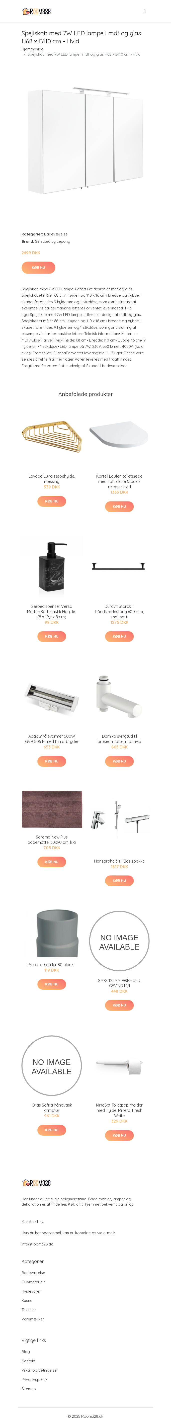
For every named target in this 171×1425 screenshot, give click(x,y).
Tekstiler (29, 1309)
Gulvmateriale (34, 1282)
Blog (26, 1351)
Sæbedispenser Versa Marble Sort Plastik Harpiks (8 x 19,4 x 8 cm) (51, 611)
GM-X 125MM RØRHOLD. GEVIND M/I (119, 983)
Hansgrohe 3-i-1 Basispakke (119, 861)
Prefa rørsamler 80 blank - (52, 964)
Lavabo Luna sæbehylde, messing (52, 479)
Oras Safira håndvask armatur (52, 1108)
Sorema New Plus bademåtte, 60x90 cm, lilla (52, 839)
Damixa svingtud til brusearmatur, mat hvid (119, 739)
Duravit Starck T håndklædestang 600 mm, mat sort (119, 611)
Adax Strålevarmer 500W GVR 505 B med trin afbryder (51, 739)
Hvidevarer (31, 1291)
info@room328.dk (37, 1244)
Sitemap (29, 1388)
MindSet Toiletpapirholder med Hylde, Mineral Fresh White (119, 1110)
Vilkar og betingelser (40, 1370)
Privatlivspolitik (34, 1379)
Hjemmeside (32, 49)
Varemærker (33, 1319)
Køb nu (38, 267)
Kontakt (28, 1361)
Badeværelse (56, 234)
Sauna (27, 1300)
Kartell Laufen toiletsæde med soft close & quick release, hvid (119, 481)
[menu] (145, 11)
